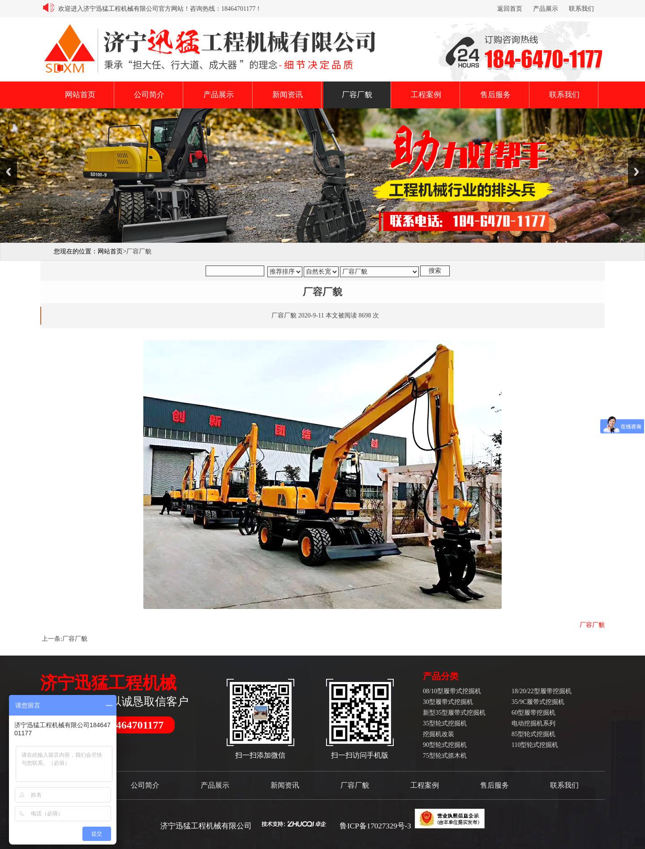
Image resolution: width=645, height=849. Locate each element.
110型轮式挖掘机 (535, 745)
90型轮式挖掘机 (445, 745)
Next (636, 171)
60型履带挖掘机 (533, 712)
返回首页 (509, 8)
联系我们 (581, 8)
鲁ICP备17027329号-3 (375, 826)
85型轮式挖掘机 (533, 734)
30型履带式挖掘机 (448, 702)
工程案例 (426, 94)
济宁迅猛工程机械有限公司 (206, 826)
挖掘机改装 (438, 734)
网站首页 (80, 94)
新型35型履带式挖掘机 (454, 712)
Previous (8, 171)
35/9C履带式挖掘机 (538, 702)
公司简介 (149, 94)
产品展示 (545, 8)
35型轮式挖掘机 (445, 723)
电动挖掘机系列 (533, 723)
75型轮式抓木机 (445, 755)
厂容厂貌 (357, 94)
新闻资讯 (287, 94)
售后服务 (495, 94)
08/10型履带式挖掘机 (452, 691)
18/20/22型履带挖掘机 (542, 691)
